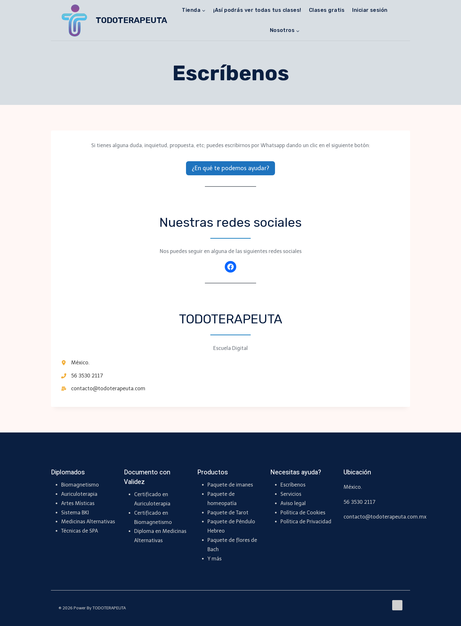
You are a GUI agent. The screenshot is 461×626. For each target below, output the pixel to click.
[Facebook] (397, 605)
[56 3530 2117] (82, 376)
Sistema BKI (75, 513)
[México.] (75, 363)
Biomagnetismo (80, 485)
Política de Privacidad (305, 522)
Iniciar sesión (370, 10)
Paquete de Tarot (227, 513)
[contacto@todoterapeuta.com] (103, 388)
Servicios (290, 494)
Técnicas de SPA (79, 531)
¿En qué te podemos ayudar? (230, 168)
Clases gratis (326, 10)
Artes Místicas (77, 503)
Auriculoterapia (79, 494)
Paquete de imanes (230, 485)
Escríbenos (292, 485)
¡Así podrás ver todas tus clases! (257, 10)
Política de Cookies (302, 513)
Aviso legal (293, 503)
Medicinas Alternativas (88, 522)
